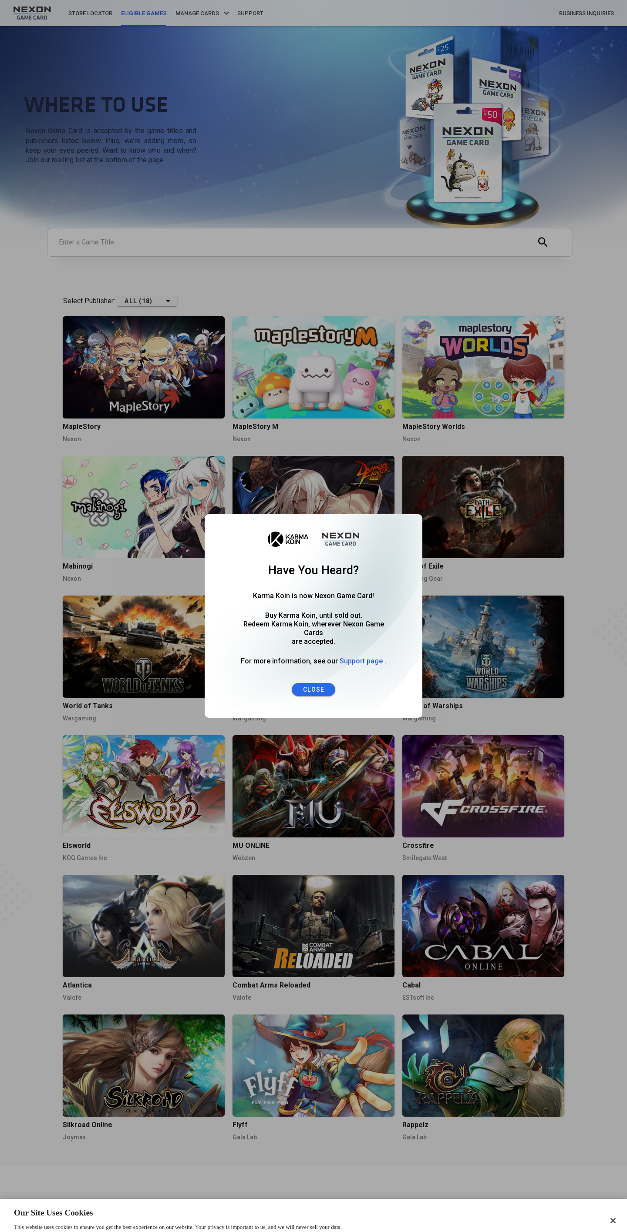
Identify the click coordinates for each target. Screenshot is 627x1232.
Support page (362, 661)
